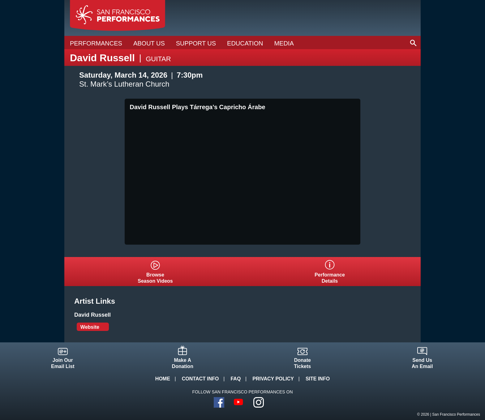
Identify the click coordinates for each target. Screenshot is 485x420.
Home (162, 378)
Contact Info (200, 378)
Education (245, 43)
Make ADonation (182, 363)
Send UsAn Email (422, 363)
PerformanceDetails (330, 278)
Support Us (196, 43)
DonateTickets (302, 363)
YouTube (238, 402)
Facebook (219, 402)
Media (284, 43)
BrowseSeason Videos (155, 278)
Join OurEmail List (63, 363)
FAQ (235, 378)
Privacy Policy (273, 378)
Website (89, 327)
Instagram (258, 402)
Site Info (318, 378)
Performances (96, 43)
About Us (149, 43)
